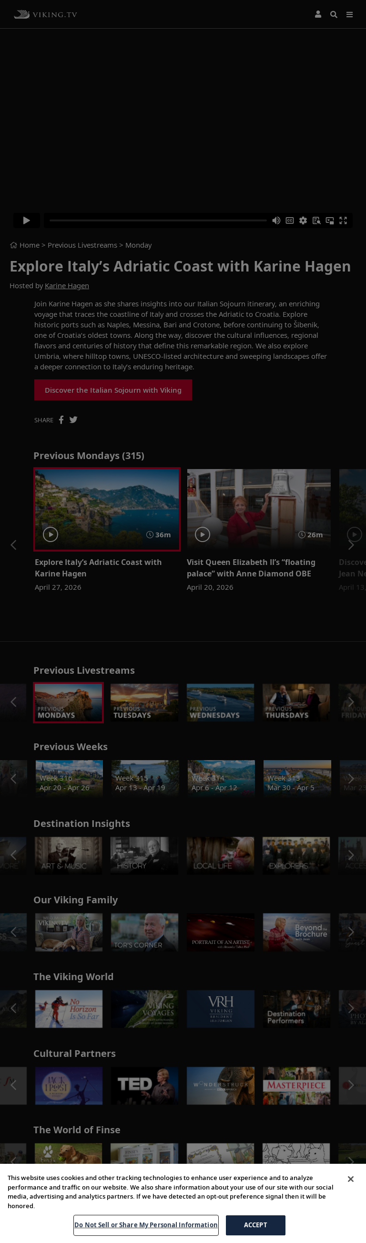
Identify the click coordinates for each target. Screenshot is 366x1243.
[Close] (350, 1190)
